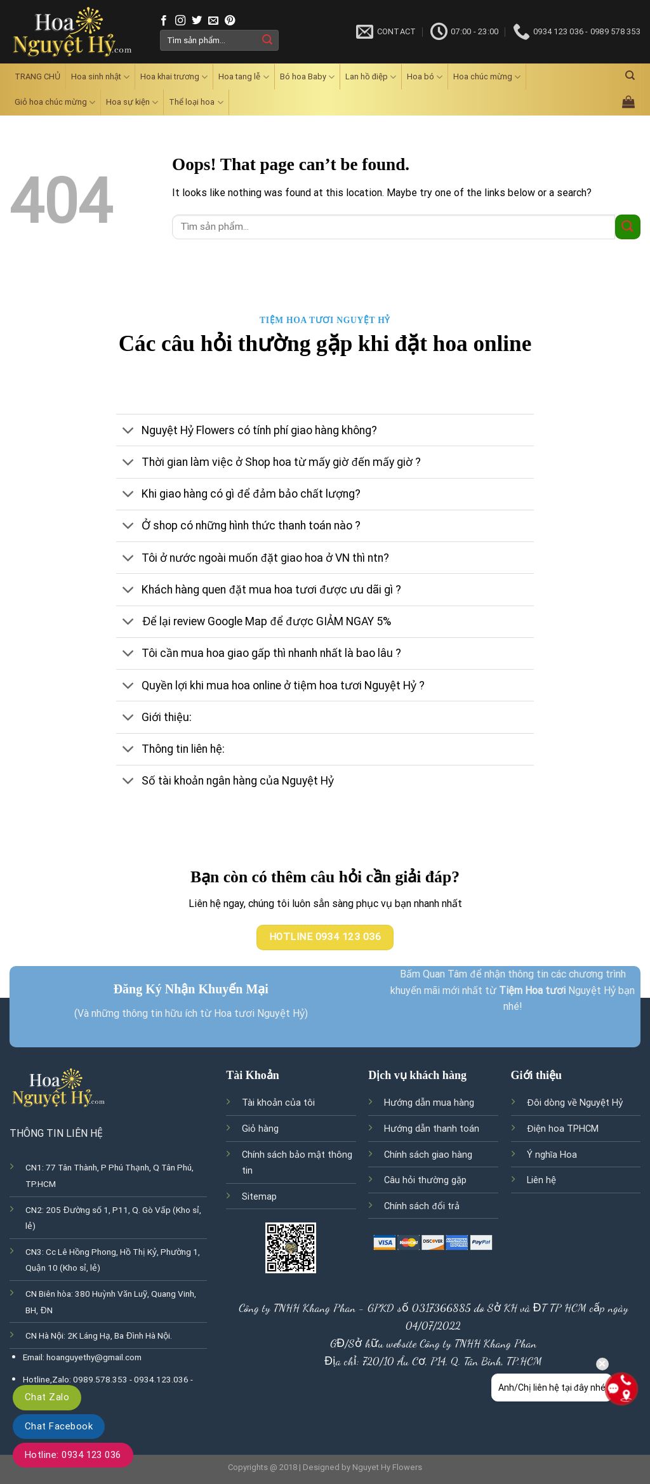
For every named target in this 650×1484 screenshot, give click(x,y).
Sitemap (259, 1196)
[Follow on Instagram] (180, 21)
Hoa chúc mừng (487, 77)
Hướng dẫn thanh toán (431, 1128)
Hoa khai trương (174, 77)
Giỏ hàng (260, 1128)
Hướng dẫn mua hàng (429, 1102)
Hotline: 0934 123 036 (73, 1455)
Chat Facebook (59, 1426)
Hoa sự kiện (132, 102)
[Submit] (267, 40)
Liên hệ (541, 1180)
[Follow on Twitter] (197, 21)
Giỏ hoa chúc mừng (55, 102)
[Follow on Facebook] (164, 21)
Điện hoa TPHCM (563, 1128)
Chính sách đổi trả (422, 1206)
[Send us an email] (213, 21)
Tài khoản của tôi (278, 1102)
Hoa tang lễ (243, 77)
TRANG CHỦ (37, 76)
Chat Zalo (47, 1397)
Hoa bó (424, 77)
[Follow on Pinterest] (230, 21)
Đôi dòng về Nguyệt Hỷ (575, 1102)
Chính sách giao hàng (428, 1154)
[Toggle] (128, 431)
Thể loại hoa (196, 102)
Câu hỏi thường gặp (425, 1180)
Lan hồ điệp (370, 77)
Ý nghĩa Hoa (552, 1154)
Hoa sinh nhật (100, 77)
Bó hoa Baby (307, 77)
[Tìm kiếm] (630, 75)
